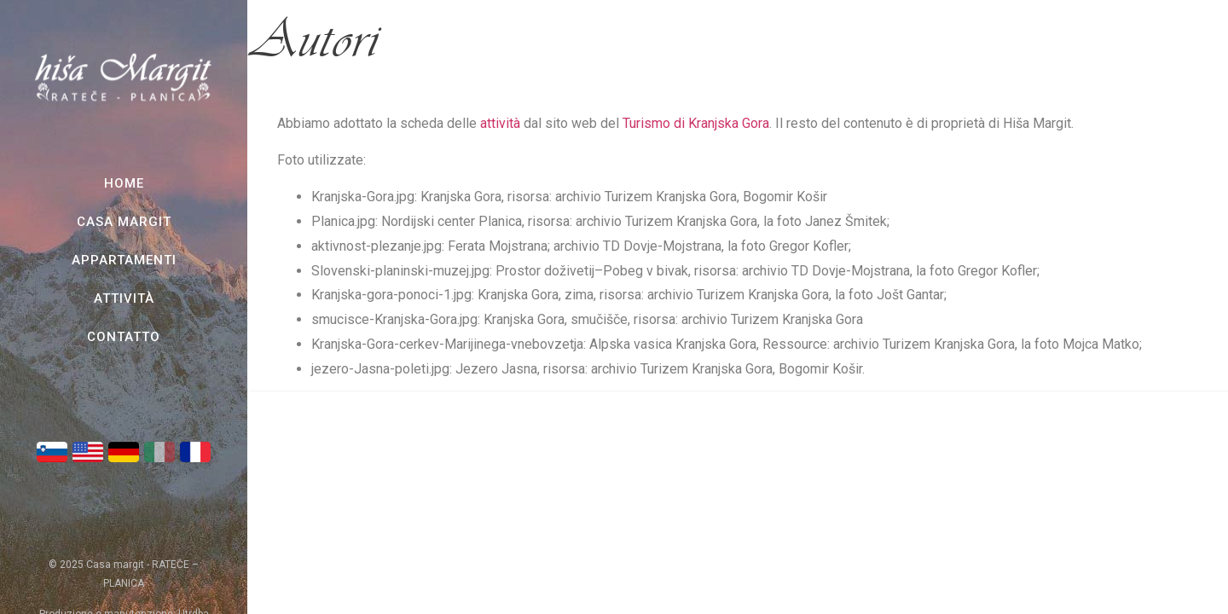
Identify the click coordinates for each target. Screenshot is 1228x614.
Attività (124, 298)
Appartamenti (124, 260)
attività (500, 123)
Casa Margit (124, 221)
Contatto (123, 337)
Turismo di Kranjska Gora (696, 123)
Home (124, 183)
